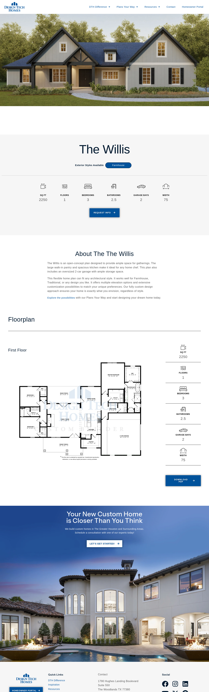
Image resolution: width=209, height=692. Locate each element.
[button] (183, 484)
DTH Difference (56, 683)
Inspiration (54, 687)
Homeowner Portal (190, 6)
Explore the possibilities (62, 297)
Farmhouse (118, 165)
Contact (168, 6)
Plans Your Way (122, 7)
